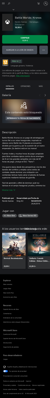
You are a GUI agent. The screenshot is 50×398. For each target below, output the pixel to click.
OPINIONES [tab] (25, 86)
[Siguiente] (45, 95)
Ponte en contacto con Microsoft (13, 381)
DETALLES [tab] (10, 86)
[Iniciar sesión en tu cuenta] (46, 3)
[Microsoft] (25, 2)
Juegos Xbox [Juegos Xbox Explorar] (7, 288)
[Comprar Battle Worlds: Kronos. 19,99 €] (25, 39)
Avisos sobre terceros (10, 389)
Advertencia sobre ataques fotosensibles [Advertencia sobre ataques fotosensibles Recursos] (16, 322)
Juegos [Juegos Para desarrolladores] (5, 359)
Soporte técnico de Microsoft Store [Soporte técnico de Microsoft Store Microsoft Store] (14, 338)
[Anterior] (40, 95)
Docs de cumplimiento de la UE (13, 393)
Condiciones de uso (24, 385)
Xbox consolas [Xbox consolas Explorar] (7, 284)
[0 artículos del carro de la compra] (39, 3)
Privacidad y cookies (9, 385)
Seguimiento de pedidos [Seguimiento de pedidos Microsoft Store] (11, 347)
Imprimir (28, 381)
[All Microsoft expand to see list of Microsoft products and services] (3, 3)
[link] (14, 251)
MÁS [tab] (41, 86)
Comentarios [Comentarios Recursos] (7, 313)
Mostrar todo (31, 228)
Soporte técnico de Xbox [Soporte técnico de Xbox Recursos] (11, 309)
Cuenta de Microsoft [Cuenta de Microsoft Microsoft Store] (9, 334)
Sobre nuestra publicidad (27, 389)
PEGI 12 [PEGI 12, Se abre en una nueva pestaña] (16, 61)
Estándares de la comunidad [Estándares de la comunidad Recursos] (12, 318)
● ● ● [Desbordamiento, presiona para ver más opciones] (43, 50)
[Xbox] (7, 9)
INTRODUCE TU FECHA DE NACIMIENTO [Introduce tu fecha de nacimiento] (23, 118)
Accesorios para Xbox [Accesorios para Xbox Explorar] (10, 297)
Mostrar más (8, 190)
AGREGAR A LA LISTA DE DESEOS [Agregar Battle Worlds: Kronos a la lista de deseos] (19, 50)
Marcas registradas (38, 385)
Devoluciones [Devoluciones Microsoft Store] (7, 343)
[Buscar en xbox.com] (9, 3)
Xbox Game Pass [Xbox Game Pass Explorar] (8, 293)
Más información (23, 75)
